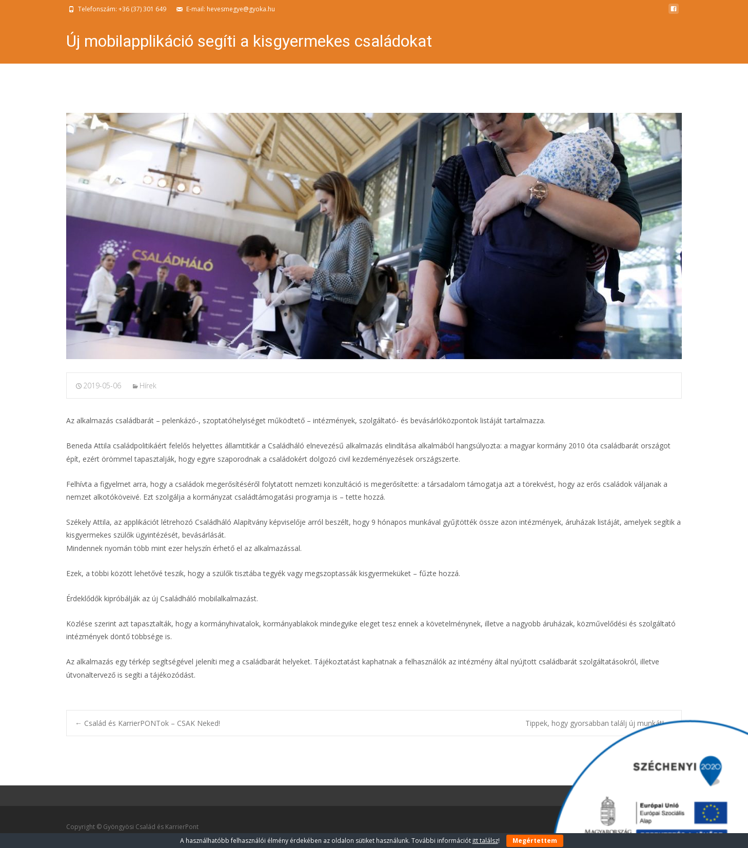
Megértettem (535, 840)
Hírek (148, 385)
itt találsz (485, 840)
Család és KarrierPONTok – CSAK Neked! (147, 723)
